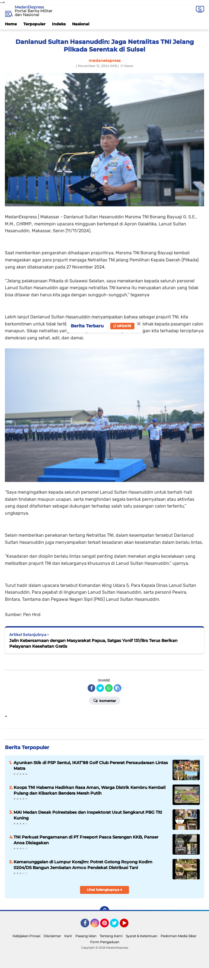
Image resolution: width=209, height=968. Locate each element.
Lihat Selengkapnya (104, 890)
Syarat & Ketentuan (141, 936)
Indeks (59, 24)
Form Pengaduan (104, 942)
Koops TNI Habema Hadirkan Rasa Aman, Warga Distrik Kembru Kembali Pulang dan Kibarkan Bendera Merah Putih (89, 790)
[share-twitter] (100, 688)
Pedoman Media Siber (178, 936)
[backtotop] (104, 911)
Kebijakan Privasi (26, 936)
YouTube (128, 925)
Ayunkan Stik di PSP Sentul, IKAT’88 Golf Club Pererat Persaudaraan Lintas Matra (91, 765)
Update (122, 326)
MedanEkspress (29, 7)
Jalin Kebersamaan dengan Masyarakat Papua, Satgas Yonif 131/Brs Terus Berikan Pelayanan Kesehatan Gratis (93, 643)
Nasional (80, 24)
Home (11, 24)
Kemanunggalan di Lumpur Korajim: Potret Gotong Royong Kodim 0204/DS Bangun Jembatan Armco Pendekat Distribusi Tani (83, 864)
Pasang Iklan (85, 936)
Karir (68, 936)
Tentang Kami (111, 936)
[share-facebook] (91, 688)
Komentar (104, 700)
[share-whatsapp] (109, 688)
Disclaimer (52, 936)
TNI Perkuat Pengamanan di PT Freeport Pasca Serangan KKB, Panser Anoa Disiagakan (86, 839)
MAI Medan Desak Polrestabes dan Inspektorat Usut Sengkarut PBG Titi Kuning (88, 815)
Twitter (117, 925)
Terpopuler (34, 24)
